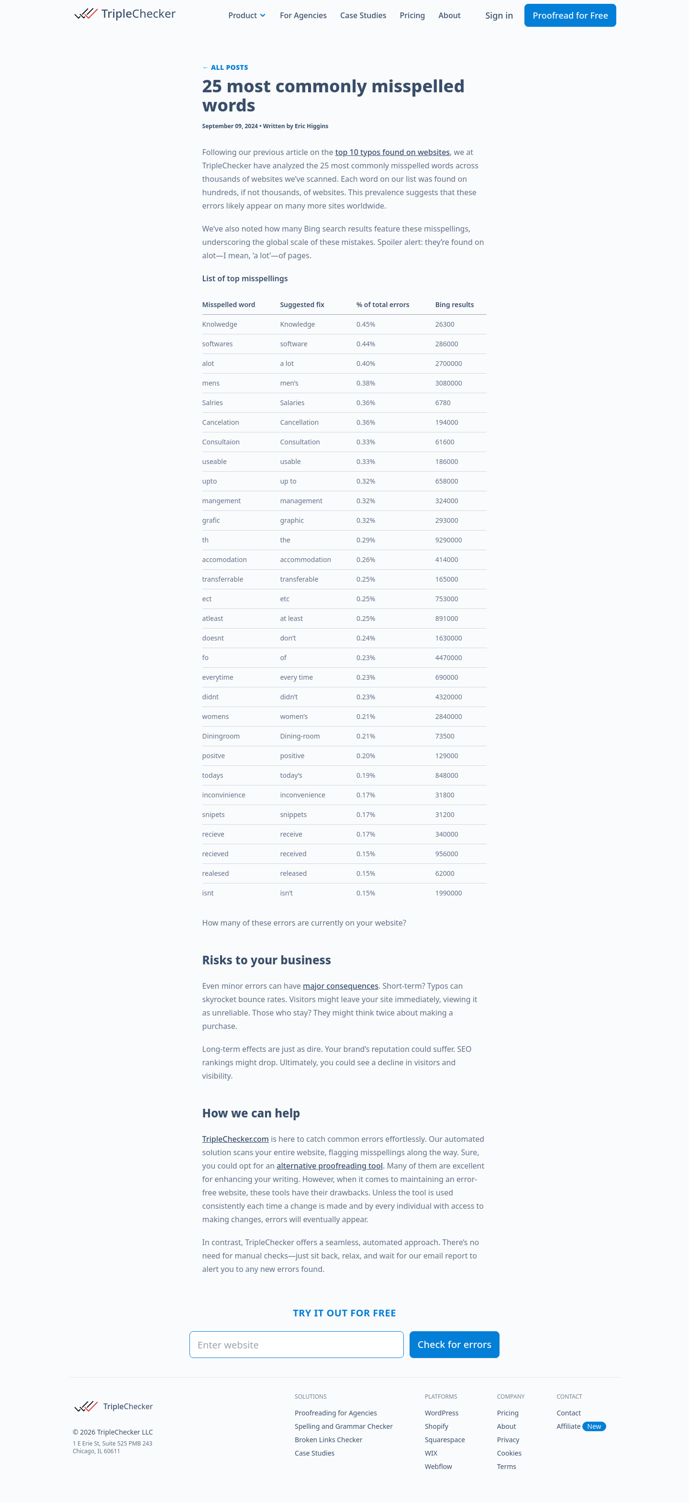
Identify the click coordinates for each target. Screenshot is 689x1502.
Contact (568, 1412)
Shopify (436, 1426)
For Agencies (303, 15)
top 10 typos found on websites (392, 152)
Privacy (508, 1439)
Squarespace (445, 1439)
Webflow (438, 1466)
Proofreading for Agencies (336, 1412)
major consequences (340, 986)
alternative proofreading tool (330, 1165)
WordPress (442, 1412)
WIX (431, 1453)
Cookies (509, 1453)
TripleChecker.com (235, 1139)
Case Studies (363, 15)
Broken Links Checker (328, 1439)
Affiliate (581, 1426)
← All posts (225, 67)
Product (247, 15)
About (450, 15)
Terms (506, 1466)
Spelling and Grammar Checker (344, 1426)
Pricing (412, 15)
